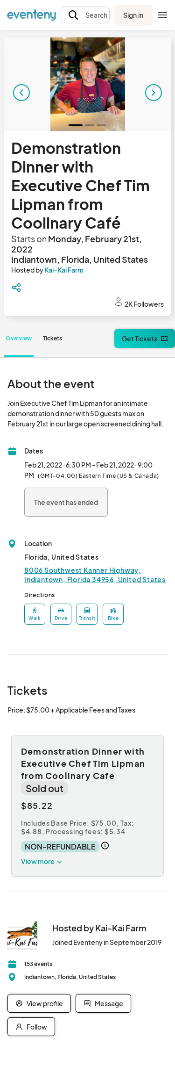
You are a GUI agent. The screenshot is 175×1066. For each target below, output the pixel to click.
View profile (39, 1003)
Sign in (133, 15)
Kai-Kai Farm (64, 270)
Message (103, 1003)
